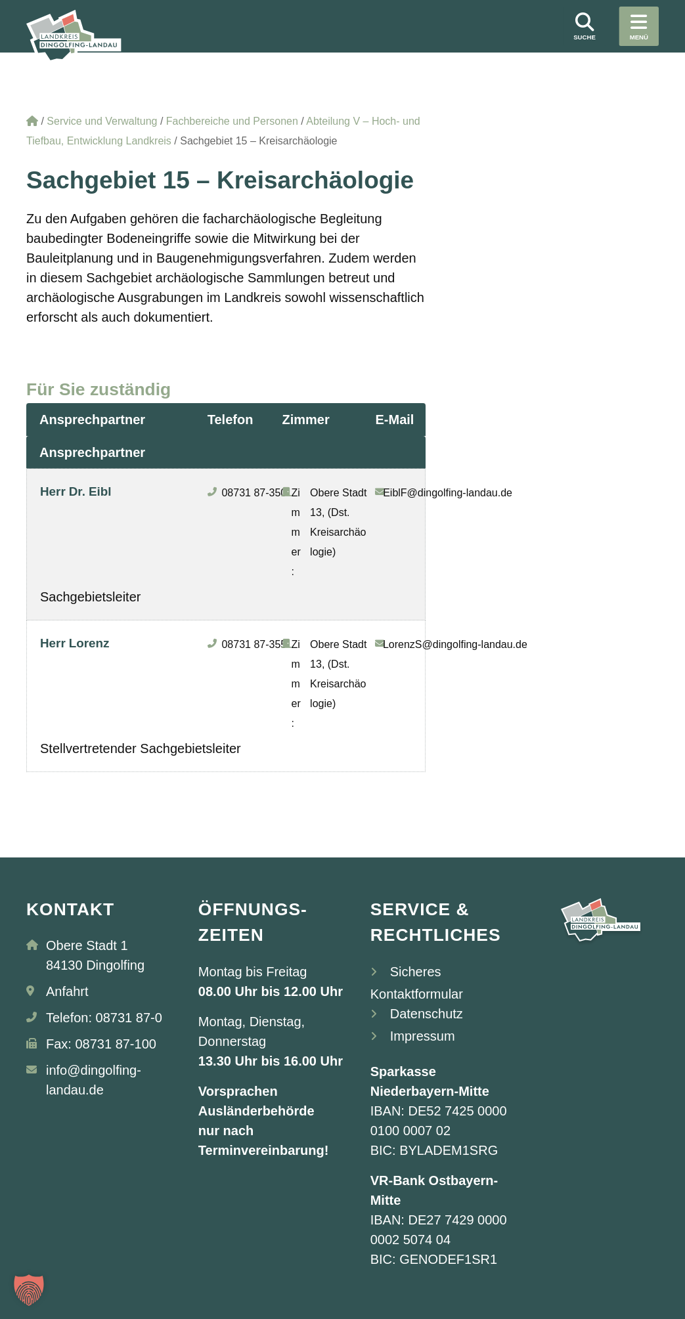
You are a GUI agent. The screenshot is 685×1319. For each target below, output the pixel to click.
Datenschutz (426, 1013)
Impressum (422, 1036)
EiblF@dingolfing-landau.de (447, 492)
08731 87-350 (253, 492)
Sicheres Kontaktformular (416, 982)
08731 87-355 (253, 644)
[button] (29, 1290)
